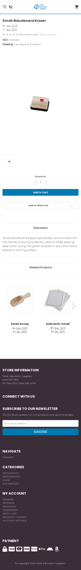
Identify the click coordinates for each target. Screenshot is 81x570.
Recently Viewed (14, 517)
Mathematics (12, 476)
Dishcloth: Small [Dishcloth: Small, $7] (58, 324)
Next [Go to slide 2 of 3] (73, 306)
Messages (9, 506)
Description (40, 227)
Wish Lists (10, 513)
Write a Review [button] (48, 34)
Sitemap (8, 457)
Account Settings (15, 520)
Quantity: (40, 176)
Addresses (10, 509)
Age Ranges (11, 483)
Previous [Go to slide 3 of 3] (4, 306)
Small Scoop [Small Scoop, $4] (20, 324)
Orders (8, 499)
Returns (8, 502)
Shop (6, 480)
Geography (11, 473)
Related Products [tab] (40, 267)
